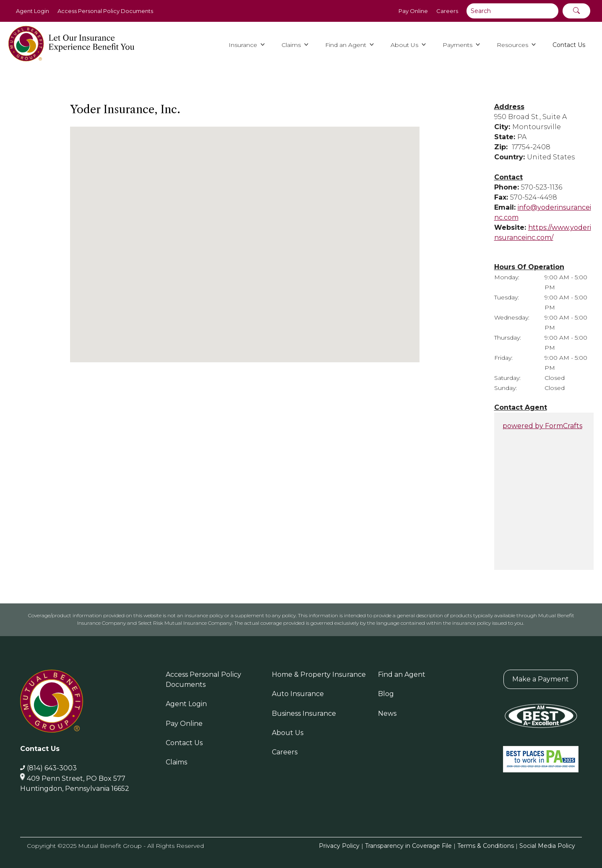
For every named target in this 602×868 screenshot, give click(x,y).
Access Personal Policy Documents (105, 11)
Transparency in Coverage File (408, 846)
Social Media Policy (547, 846)
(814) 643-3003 (52, 768)
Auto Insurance (298, 694)
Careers (447, 11)
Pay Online (413, 11)
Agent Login (32, 11)
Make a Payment (540, 679)
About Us (287, 733)
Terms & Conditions (485, 846)
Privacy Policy (339, 846)
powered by (542, 426)
